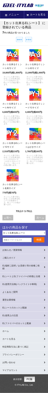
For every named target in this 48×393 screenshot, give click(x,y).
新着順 (28, 40)
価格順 (19, 40)
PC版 (30, 379)
